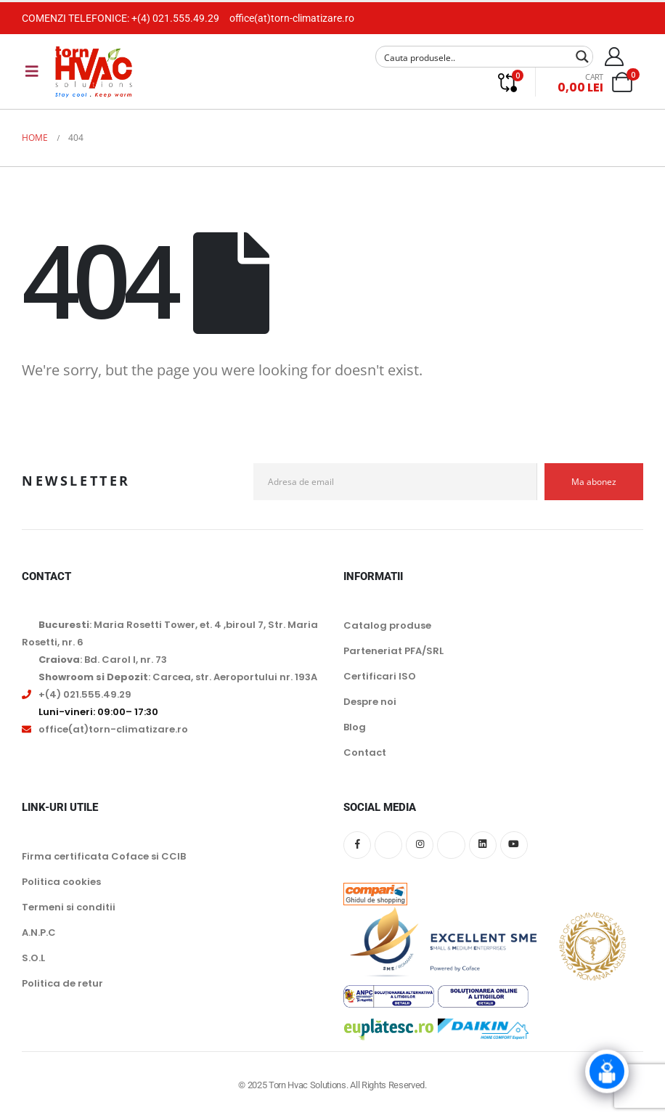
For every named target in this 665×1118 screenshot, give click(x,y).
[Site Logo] (94, 71)
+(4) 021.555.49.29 (175, 18)
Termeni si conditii (68, 907)
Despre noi (369, 702)
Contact (364, 752)
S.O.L (33, 958)
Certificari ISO (379, 676)
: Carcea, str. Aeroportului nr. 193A (177, 677)
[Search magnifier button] (582, 56)
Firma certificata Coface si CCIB (104, 856)
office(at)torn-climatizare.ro (291, 18)
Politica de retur (62, 983)
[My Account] (614, 56)
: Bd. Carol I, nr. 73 (102, 659)
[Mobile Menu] (32, 71)
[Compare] (507, 82)
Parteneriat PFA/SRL (393, 651)
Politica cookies (61, 882)
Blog (354, 727)
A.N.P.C (39, 932)
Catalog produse (387, 625)
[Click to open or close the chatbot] (607, 1068)
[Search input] (475, 57)
